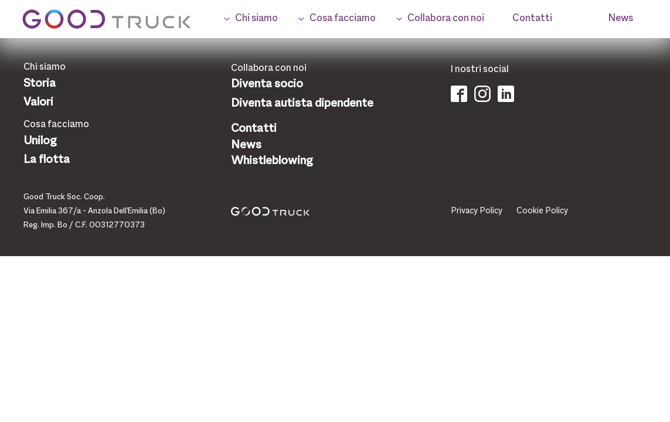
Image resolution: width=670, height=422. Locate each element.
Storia (39, 83)
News (246, 145)
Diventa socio (267, 84)
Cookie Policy (542, 211)
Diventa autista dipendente (302, 103)
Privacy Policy (476, 211)
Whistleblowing (271, 161)
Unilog (39, 141)
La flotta (46, 160)
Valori (38, 102)
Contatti (254, 128)
